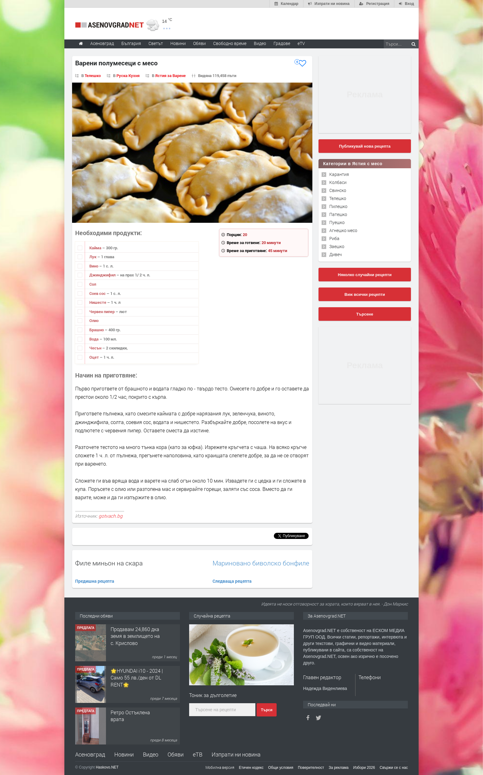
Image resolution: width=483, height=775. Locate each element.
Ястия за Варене (170, 75)
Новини (178, 43)
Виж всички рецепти (364, 294)
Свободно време (229, 43)
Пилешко (338, 206)
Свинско (337, 190)
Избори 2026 (364, 767)
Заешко (336, 246)
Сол (92, 284)
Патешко (338, 214)
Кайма (95, 248)
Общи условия (280, 767)
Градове (282, 43)
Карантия (339, 174)
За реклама (339, 767)
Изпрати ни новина (236, 754)
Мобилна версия (219, 767)
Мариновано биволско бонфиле (261, 563)
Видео (150, 754)
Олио (94, 320)
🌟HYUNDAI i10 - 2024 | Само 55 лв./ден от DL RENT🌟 (137, 677)
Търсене (364, 314)
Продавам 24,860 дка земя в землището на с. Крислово (135, 636)
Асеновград (90, 754)
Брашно (97, 329)
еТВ (197, 754)
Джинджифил (102, 275)
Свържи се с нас (394, 767)
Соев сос (98, 293)
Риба (334, 238)
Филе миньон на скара (109, 563)
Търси (266, 710)
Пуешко (337, 222)
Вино (94, 266)
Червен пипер (102, 311)
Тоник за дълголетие (213, 695)
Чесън (95, 348)
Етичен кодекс (251, 767)
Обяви (176, 754)
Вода (94, 339)
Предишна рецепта (94, 581)
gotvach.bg (111, 516)
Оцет (94, 357)
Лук (93, 256)
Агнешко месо (343, 230)
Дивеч (335, 254)
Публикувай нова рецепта (364, 146)
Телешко (93, 75)
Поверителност (311, 767)
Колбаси (338, 182)
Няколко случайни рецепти (365, 274)
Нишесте (98, 302)
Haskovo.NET (107, 767)
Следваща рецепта (232, 581)
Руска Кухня (128, 75)
